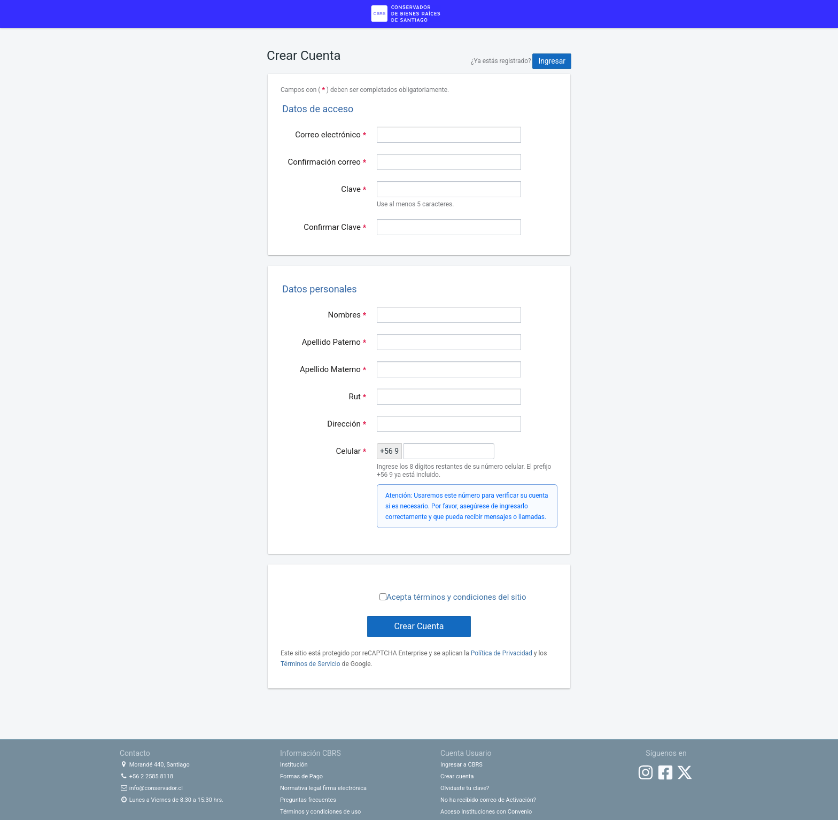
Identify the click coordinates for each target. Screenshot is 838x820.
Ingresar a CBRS (461, 764)
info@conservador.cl (151, 788)
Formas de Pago (301, 776)
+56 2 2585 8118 (146, 776)
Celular (351, 451)
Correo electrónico (330, 135)
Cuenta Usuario (465, 753)
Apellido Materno (333, 369)
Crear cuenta (457, 776)
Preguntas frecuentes (308, 799)
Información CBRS (310, 753)
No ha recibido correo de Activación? (488, 799)
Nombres (347, 315)
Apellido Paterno (334, 342)
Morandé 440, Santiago (155, 764)
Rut (358, 396)
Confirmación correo (327, 162)
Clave (353, 189)
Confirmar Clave (335, 227)
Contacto (135, 753)
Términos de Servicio (310, 664)
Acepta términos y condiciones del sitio (456, 597)
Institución (293, 764)
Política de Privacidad (501, 653)
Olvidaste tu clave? (464, 788)
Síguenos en (666, 753)
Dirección (346, 424)
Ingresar (551, 61)
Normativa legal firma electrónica (323, 788)
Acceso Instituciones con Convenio (486, 811)
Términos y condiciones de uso (320, 811)
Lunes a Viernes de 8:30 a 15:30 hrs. (171, 799)
